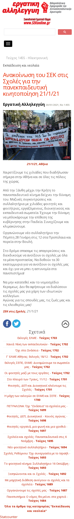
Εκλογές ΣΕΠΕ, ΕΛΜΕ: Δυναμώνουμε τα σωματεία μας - (37, 365)
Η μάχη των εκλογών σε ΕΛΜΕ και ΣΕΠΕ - (37, 398)
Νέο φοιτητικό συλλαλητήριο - (37, 447)
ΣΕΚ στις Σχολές (14, 311)
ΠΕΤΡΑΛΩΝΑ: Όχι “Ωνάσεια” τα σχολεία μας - (37, 408)
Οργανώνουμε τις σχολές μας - (37, 490)
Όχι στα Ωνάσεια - (37, 350)
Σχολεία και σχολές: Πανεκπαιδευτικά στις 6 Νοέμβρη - (37, 439)
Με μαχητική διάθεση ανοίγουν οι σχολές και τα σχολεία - (37, 482)
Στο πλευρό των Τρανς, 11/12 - (37, 379)
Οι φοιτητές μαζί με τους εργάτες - (37, 373)
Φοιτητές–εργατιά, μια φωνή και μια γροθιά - (37, 429)
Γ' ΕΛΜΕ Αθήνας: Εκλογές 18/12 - (37, 356)
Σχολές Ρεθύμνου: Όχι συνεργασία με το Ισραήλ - (37, 455)
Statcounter (9, 517)
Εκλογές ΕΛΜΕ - (37, 338)
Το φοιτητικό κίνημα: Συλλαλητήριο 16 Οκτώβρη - (37, 466)
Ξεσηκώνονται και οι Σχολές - (37, 474)
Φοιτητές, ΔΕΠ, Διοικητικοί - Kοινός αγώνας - (37, 418)
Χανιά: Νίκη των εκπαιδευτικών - (37, 344)
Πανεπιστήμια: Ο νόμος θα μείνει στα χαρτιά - (37, 499)
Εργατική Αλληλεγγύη (24, 104)
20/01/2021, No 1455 (57, 105)
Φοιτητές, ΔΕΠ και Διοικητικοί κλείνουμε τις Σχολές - (37, 388)
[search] (29, 32)
